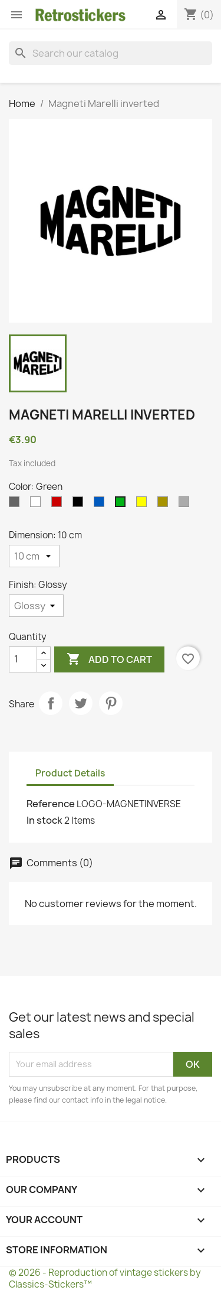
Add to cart (109, 659)
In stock (44, 820)
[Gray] (16, 504)
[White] (37, 504)
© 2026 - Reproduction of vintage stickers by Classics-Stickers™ (105, 1278)
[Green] (122, 504)
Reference (51, 804)
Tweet (81, 703)
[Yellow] (143, 504)
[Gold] (165, 504)
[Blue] (101, 504)
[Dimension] (34, 556)
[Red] (59, 504)
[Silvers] (186, 504)
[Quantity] (23, 659)
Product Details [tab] (70, 773)
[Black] (80, 504)
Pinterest (111, 703)
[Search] (110, 53)
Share (50, 703)
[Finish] (36, 605)
